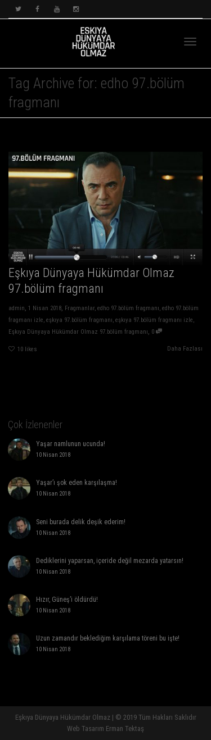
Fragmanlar (79, 308)
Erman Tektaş (125, 728)
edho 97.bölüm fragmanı (128, 308)
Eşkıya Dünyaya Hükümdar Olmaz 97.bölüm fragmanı (78, 333)
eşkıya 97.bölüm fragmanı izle (154, 321)
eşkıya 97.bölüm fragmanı (79, 321)
